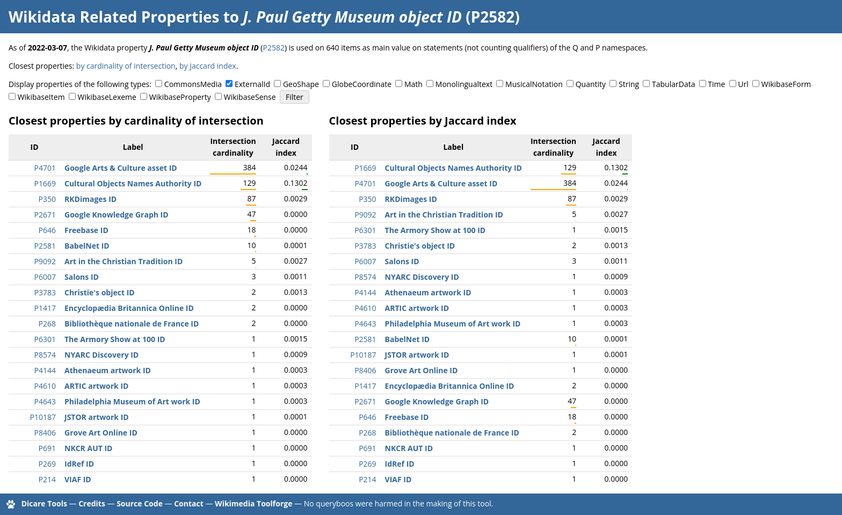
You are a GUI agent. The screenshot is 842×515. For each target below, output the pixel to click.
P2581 (45, 246)
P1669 (45, 183)
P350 (47, 199)
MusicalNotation (534, 84)
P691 (47, 448)
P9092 (45, 261)
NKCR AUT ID (88, 448)
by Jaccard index (207, 66)
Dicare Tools (44, 503)
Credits (91, 503)
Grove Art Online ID (100, 432)
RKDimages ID (90, 199)
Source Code (140, 503)
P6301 (45, 339)
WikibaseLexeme (107, 97)
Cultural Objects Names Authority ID (132, 183)
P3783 (45, 292)
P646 (47, 230)
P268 (47, 323)
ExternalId (252, 84)
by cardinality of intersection (126, 66)
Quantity (591, 84)
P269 (47, 464)
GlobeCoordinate (361, 84)
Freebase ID (86, 230)
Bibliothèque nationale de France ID (131, 323)
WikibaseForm (786, 84)
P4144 (45, 370)
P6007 (45, 277)
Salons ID (81, 277)
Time (716, 84)
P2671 (45, 214)
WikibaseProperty (180, 97)
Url (743, 84)
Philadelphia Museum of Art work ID (132, 401)
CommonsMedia (193, 84)
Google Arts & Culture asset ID (120, 168)
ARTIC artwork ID (96, 386)
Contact (189, 503)
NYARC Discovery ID (101, 355)
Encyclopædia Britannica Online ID (129, 308)
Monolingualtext (463, 84)
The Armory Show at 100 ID (114, 339)
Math (413, 84)
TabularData (673, 84)
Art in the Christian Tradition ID (123, 261)
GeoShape (301, 84)
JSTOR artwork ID (96, 417)
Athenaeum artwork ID (107, 370)
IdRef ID (79, 464)
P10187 (43, 417)
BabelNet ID (87, 246)
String (629, 84)
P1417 (45, 308)
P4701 (45, 168)
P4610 (45, 386)
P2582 (273, 47)
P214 (47, 479)
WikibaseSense (250, 97)
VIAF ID (77, 479)
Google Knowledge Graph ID (116, 214)
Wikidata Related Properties (114, 16)
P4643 (45, 401)
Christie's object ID (99, 292)
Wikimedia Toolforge (253, 503)
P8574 (45, 355)
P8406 (45, 432)
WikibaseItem (41, 97)
